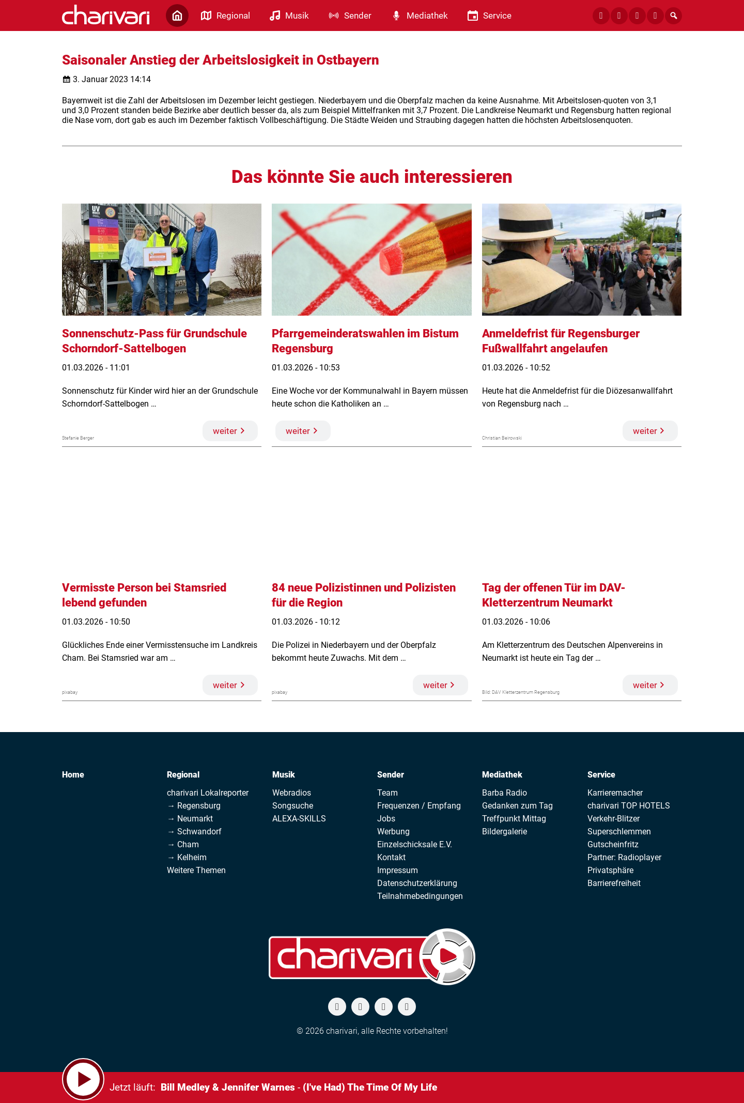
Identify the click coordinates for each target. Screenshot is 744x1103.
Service (601, 775)
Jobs (386, 819)
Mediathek (502, 775)
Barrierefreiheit (614, 883)
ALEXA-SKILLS (299, 819)
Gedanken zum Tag (517, 806)
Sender (390, 775)
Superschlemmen (619, 831)
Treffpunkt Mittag (514, 819)
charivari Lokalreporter (208, 793)
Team (387, 793)
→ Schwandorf (194, 831)
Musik (283, 775)
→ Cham (183, 844)
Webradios (291, 793)
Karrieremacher (615, 793)
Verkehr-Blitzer (613, 819)
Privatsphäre (610, 870)
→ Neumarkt (190, 819)
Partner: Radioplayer (624, 857)
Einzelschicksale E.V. (414, 844)
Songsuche (292, 806)
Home (73, 775)
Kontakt (391, 857)
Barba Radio (504, 793)
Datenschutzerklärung (417, 883)
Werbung (393, 831)
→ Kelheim (187, 857)
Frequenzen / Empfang (419, 806)
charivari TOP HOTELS (628, 806)
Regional (183, 775)
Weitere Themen (196, 870)
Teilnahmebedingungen (420, 896)
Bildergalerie (504, 831)
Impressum (397, 870)
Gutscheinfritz (613, 844)
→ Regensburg (194, 806)
